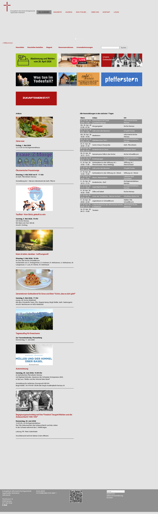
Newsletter (20, 47)
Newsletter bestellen (35, 47)
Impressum (111, 494)
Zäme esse (20, 141)
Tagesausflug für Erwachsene (28, 333)
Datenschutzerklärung (115, 496)
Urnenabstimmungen (85, 47)
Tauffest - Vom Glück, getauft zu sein (31, 214)
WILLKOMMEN (43, 12)
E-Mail (4, 505)
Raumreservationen (66, 47)
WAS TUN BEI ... (82, 12)
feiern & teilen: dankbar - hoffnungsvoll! (32, 254)
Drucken (110, 498)
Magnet (49, 47)
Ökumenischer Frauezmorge (27, 170)
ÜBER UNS (95, 12)
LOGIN (116, 12)
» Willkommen (8, 43)
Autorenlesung (22, 369)
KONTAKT (106, 12)
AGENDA (68, 12)
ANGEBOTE (57, 12)
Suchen (123, 48)
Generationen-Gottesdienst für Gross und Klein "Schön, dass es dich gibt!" (45, 294)
